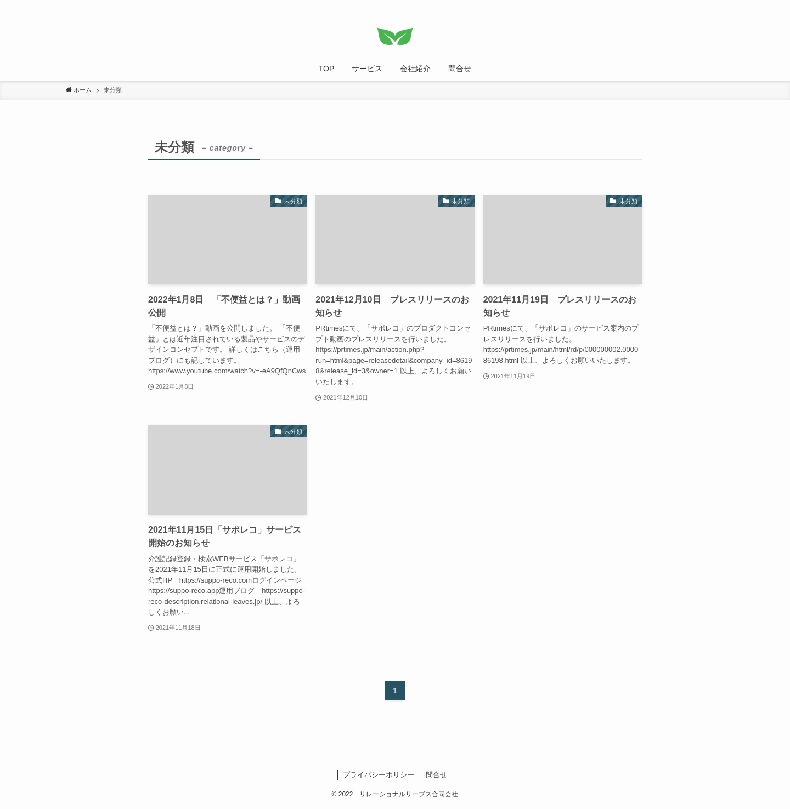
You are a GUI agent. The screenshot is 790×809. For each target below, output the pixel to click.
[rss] (703, 6)
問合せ (436, 775)
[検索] (717, 6)
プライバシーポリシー (378, 775)
